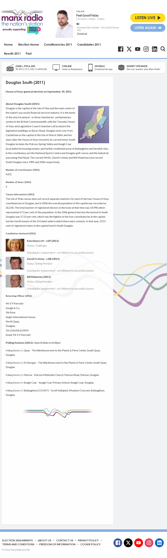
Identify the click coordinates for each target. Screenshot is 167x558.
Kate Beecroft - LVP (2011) (43, 240)
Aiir (28, 549)
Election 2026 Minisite (17, 540)
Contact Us (64, 540)
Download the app (104, 69)
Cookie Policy (90, 544)
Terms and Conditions (18, 544)
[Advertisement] (67, 468)
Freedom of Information (57, 544)
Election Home (28, 44)
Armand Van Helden (88, 27)
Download (82, 33)
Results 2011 (12, 53)
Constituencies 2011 (58, 44)
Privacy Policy (88, 540)
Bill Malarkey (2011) (39, 276)
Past (28, 53)
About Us (44, 540)
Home (8, 44)
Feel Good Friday (87, 15)
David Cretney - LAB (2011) (43, 258)
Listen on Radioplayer (72, 69)
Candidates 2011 (89, 44)
